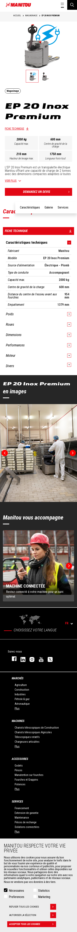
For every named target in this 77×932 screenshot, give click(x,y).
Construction (22, 689)
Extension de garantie (26, 812)
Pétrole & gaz (22, 699)
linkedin (21, 658)
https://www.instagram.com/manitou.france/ (30, 658)
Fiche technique (14, 128)
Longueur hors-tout (55, 158)
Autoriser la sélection (32, 915)
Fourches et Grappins (26, 779)
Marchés (17, 678)
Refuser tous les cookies (32, 907)
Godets (19, 765)
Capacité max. (21, 143)
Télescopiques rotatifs (27, 737)
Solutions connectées (27, 827)
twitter (48, 658)
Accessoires (20, 759)
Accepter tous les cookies (32, 924)
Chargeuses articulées (27, 741)
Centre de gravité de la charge (55, 145)
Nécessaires (16, 890)
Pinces (18, 770)
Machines (18, 721)
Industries (20, 694)
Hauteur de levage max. (22, 158)
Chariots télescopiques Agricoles (33, 732)
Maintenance (22, 817)
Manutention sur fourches (29, 775)
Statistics (44, 890)
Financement (22, 808)
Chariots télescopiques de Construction (37, 727)
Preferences (16, 897)
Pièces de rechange (26, 822)
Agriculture (21, 685)
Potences (20, 784)
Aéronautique (22, 703)
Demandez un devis (47, 192)
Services (17, 801)
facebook (12, 658)
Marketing (44, 897)
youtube (39, 658)
